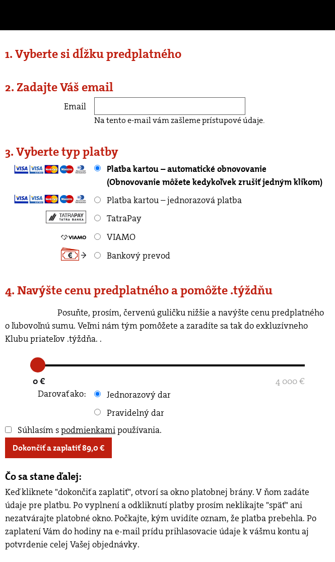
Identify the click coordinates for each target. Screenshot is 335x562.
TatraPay (118, 218)
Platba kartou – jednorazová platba (168, 200)
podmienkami (88, 429)
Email (75, 106)
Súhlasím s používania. (83, 429)
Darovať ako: (62, 393)
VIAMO (115, 236)
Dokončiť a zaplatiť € (58, 448)
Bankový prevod (132, 255)
